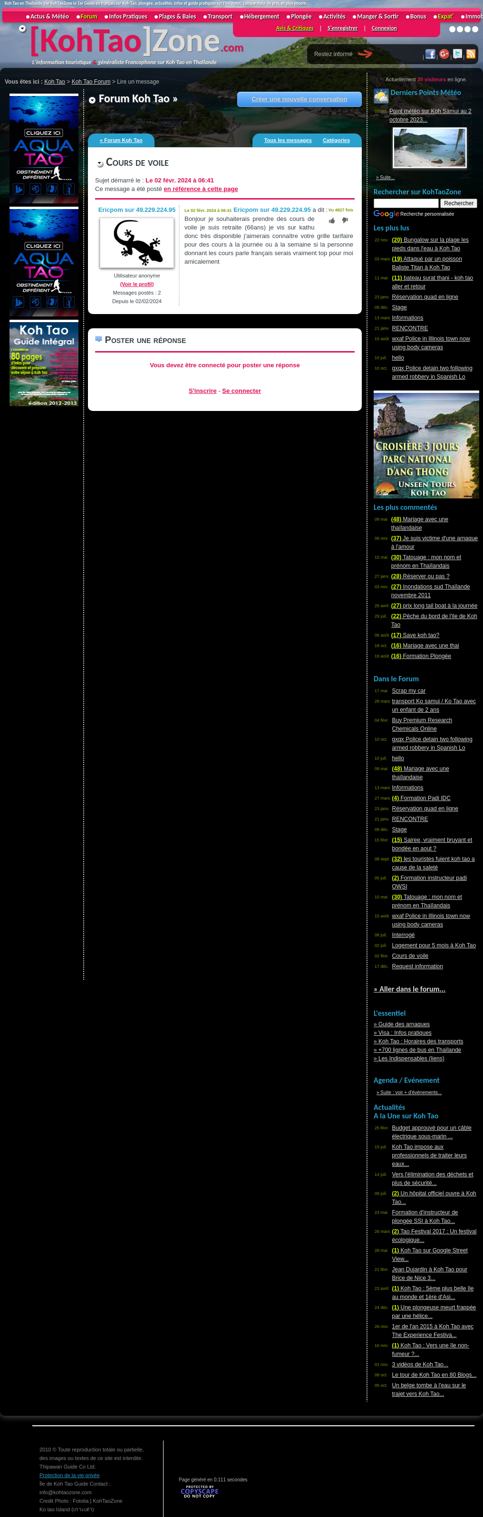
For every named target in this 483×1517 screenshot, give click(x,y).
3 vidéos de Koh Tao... (420, 1364)
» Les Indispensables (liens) (409, 1058)
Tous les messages (288, 140)
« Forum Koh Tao (121, 140)
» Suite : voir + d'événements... (409, 1092)
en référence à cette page (201, 188)
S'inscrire (203, 390)
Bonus (418, 16)
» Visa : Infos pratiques (403, 1033)
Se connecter (241, 390)
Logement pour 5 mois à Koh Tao (434, 945)
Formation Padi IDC (421, 798)
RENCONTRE (410, 328)
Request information (417, 966)
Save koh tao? (415, 635)
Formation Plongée (421, 656)
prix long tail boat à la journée (434, 605)
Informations (408, 318)
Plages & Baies (177, 16)
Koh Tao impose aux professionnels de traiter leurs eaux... (429, 1155)
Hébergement (262, 16)
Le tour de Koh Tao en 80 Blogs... (434, 1375)
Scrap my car (409, 690)
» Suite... (385, 177)
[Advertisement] (43, 550)
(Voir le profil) (137, 284)
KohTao (91, 39)
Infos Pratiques (128, 16)
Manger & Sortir (377, 16)
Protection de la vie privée (69, 1475)
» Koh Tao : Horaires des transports (419, 1041)
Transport (220, 16)
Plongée (301, 16)
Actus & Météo (49, 16)
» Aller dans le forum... (409, 988)
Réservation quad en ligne (425, 297)
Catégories (336, 140)
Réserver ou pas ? (420, 576)
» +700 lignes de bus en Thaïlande (417, 1050)
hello (398, 357)
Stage (399, 307)
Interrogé (403, 935)
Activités (334, 16)
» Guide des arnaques (402, 1024)
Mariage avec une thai (425, 645)
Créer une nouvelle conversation (299, 99)
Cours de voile (410, 956)
